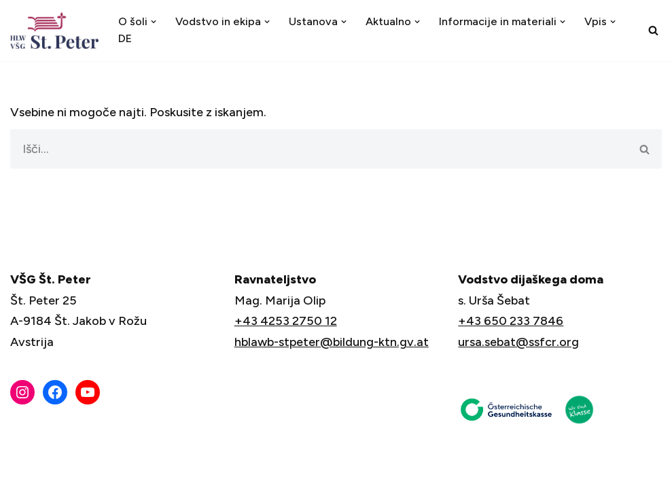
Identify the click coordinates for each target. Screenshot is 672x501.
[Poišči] (653, 30)
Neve (25, 482)
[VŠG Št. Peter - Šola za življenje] (57, 30)
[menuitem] (125, 39)
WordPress (128, 482)
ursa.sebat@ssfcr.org (518, 341)
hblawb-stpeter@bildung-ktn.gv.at (331, 341)
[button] (153, 21)
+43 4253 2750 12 (285, 320)
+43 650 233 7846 (510, 320)
